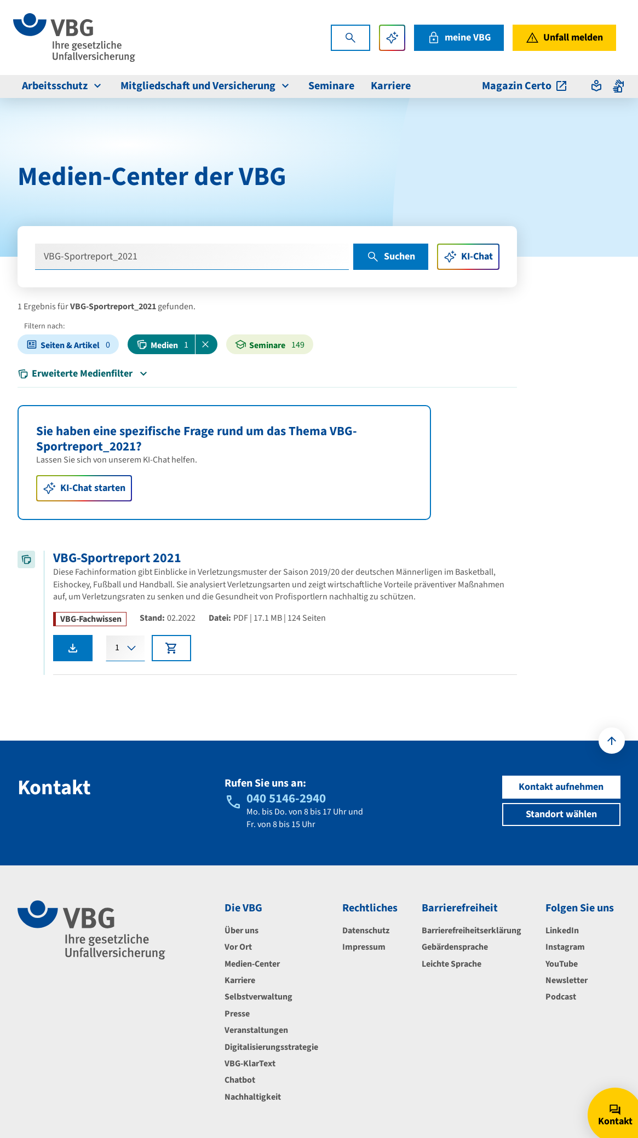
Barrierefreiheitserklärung (471, 931)
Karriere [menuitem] (391, 86)
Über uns (241, 931)
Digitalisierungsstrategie (271, 1047)
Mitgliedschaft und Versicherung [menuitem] (206, 86)
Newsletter (566, 980)
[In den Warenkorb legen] (171, 648)
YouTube (561, 964)
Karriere (240, 980)
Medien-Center (252, 964)
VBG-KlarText (250, 1064)
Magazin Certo (525, 86)
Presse (237, 1014)
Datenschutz (365, 931)
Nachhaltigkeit (253, 1097)
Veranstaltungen (256, 1030)
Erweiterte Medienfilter (84, 373)
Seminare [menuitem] (331, 86)
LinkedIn (562, 931)
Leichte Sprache (451, 964)
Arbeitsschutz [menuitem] (63, 86)
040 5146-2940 (286, 798)
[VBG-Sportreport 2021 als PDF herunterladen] (73, 648)
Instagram (565, 947)
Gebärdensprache (455, 947)
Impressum (364, 947)
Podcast (560, 997)
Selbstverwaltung (258, 997)
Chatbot (240, 1080)
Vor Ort (238, 947)
